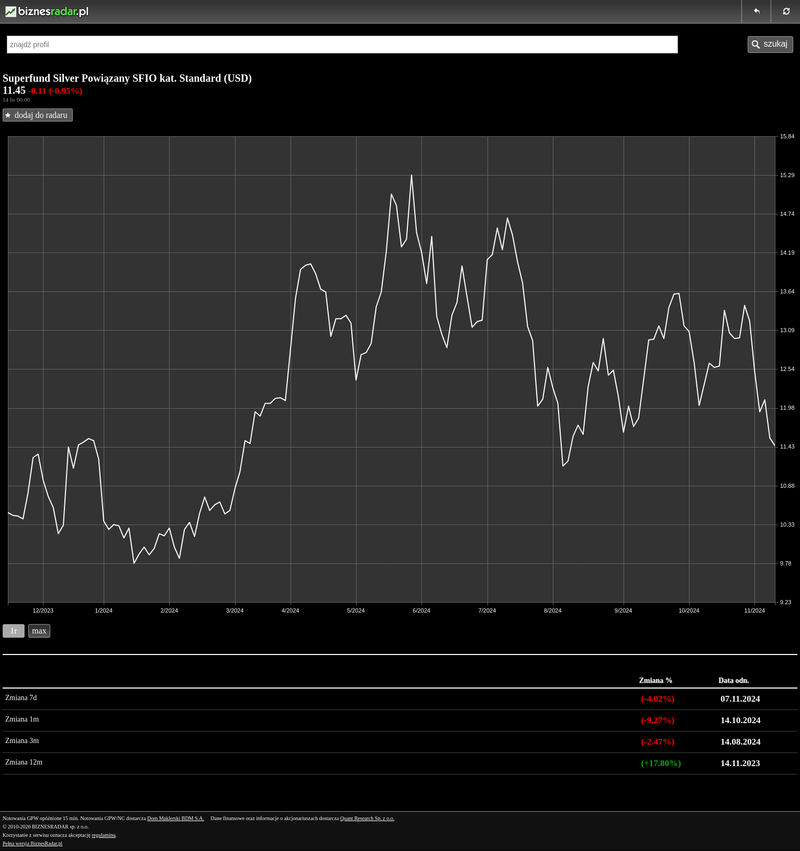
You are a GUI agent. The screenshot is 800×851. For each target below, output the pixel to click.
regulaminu (104, 835)
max (39, 630)
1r (13, 630)
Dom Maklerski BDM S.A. (175, 818)
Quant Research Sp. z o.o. (367, 818)
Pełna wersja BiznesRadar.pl (32, 843)
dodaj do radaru (41, 115)
